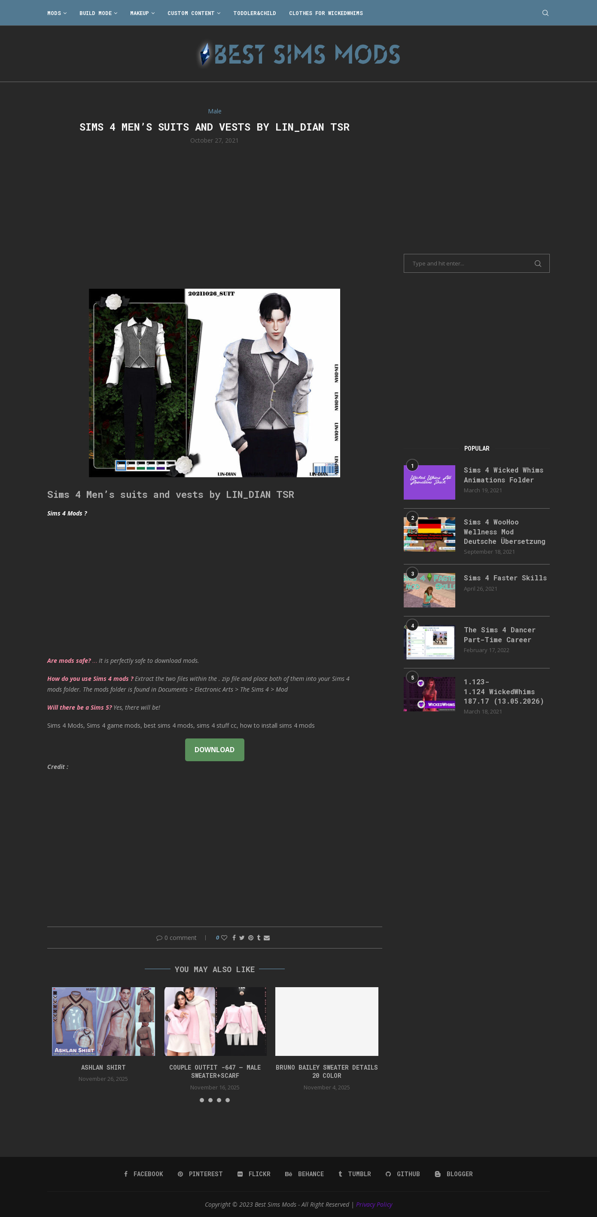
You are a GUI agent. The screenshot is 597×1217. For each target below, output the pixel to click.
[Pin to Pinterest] (250, 937)
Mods (54, 12)
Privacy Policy (374, 1204)
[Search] (545, 12)
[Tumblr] (354, 1174)
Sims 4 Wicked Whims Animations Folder (503, 474)
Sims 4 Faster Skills (505, 577)
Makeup (139, 12)
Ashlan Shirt (103, 1067)
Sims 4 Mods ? (67, 513)
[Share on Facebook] (234, 937)
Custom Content (191, 12)
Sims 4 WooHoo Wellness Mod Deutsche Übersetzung (504, 531)
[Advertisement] (214, 216)
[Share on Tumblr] (258, 937)
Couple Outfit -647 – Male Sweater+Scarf (215, 1071)
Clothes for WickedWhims (326, 12)
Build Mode (95, 12)
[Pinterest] (200, 1174)
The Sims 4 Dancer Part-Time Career (500, 634)
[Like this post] (224, 937)
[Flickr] (254, 1174)
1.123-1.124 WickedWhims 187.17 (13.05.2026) (504, 691)
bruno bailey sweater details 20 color (327, 1071)
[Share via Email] (267, 937)
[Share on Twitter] (242, 937)
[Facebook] (143, 1174)
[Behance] (304, 1174)
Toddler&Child (254, 12)
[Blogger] (454, 1174)
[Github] (403, 1174)
